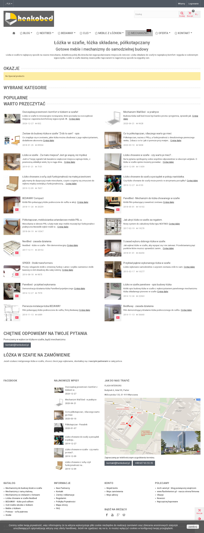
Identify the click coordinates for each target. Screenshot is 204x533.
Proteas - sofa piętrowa (16, 512)
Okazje (12, 68)
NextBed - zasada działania (36, 241)
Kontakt (183, 33)
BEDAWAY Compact (33, 198)
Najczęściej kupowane (166, 501)
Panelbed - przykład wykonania (39, 284)
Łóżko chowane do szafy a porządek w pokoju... (82, 438)
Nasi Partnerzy (62, 488)
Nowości (160, 498)
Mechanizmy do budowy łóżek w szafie (23, 488)
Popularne (16, 97)
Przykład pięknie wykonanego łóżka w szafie (147, 263)
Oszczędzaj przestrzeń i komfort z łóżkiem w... (81, 388)
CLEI (85, 33)
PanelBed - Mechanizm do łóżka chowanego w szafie (151, 198)
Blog (26, 33)
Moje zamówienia (114, 491)
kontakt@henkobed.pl (17, 345)
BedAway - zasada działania (138, 306)
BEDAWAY (67, 33)
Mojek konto (111, 488)
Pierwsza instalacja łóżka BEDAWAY (41, 306)
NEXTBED (45, 33)
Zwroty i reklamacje (64, 495)
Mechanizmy (139, 33)
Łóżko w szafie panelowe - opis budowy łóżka (147, 284)
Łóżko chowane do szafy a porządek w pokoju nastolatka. (153, 176)
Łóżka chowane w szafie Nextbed (20, 498)
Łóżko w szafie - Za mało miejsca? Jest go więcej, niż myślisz (54, 155)
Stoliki (7, 515)
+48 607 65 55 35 (144, 463)
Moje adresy (111, 495)
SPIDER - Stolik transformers (37, 263)
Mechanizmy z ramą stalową (18, 491)
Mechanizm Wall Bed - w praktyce (141, 112)
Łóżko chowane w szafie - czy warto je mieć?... (148, 155)
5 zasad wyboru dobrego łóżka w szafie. (144, 241)
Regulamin (60, 498)
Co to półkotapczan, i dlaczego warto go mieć (147, 133)
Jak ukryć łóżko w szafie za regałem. (142, 219)
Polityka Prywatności (64, 501)
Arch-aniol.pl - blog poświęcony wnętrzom (175, 488)
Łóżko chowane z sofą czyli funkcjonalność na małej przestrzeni (56, 176)
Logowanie (194, 4)
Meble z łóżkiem (109, 33)
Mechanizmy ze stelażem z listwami (22, 495)
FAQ (57, 508)
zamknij (193, 526)
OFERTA (163, 33)
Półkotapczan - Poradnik (76, 424)
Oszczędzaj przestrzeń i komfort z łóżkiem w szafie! (50, 112)
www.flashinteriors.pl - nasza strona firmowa (177, 491)
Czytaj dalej (74, 119)
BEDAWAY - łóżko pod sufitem (18, 501)
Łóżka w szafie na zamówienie (37, 355)
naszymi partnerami (98, 361)
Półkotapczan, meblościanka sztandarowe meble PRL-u (52, 219)
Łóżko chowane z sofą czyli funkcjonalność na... (78, 463)
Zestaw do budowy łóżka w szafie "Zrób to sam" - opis (50, 133)
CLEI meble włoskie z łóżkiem (18, 505)
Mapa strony (61, 505)
